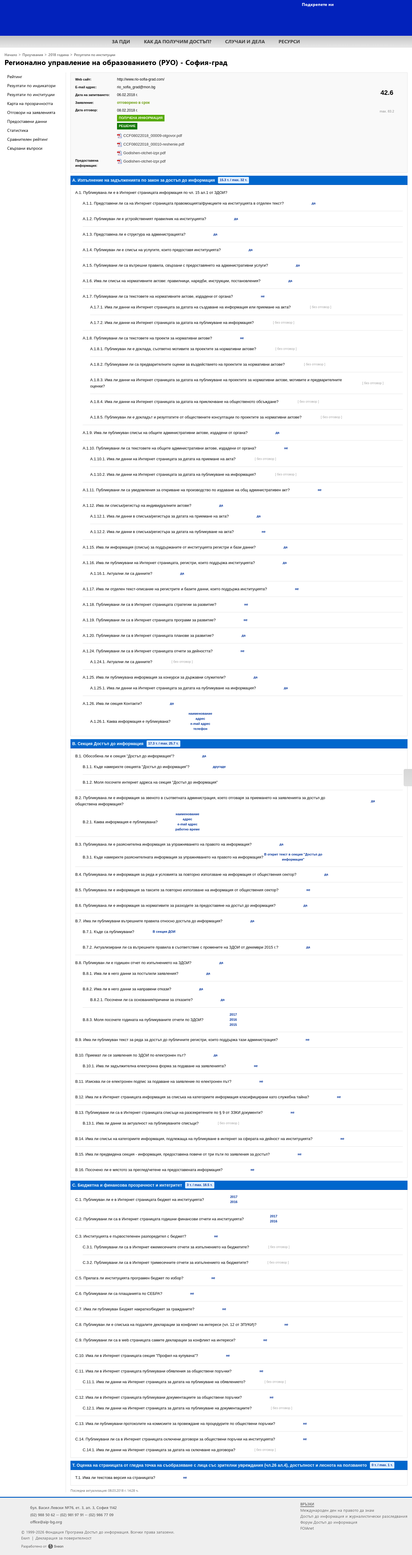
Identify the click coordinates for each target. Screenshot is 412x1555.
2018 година (58, 54)
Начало (10, 54)
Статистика (17, 130)
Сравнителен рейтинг (27, 139)
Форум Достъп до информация (328, 1522)
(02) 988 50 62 (42, 1514)
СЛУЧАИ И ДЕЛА (245, 41)
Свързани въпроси (24, 148)
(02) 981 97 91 (72, 1514)
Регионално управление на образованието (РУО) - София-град (115, 62)
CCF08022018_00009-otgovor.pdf (152, 135)
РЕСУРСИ (289, 41)
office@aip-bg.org (46, 1521)
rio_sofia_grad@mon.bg (136, 87)
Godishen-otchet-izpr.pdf (144, 153)
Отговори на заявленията (31, 112)
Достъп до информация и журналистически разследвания (354, 1516)
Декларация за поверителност (63, 1537)
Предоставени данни (27, 121)
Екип (25, 1537)
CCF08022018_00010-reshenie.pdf (153, 144)
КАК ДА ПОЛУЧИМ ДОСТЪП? (177, 41)
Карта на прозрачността (30, 103)
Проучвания (32, 54)
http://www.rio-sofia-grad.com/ (141, 79)
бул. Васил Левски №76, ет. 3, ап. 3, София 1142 (73, 1507)
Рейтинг (14, 76)
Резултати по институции (94, 54)
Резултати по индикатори (31, 85)
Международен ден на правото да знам (337, 1510)
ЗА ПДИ (121, 41)
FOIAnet (307, 1528)
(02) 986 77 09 (101, 1514)
